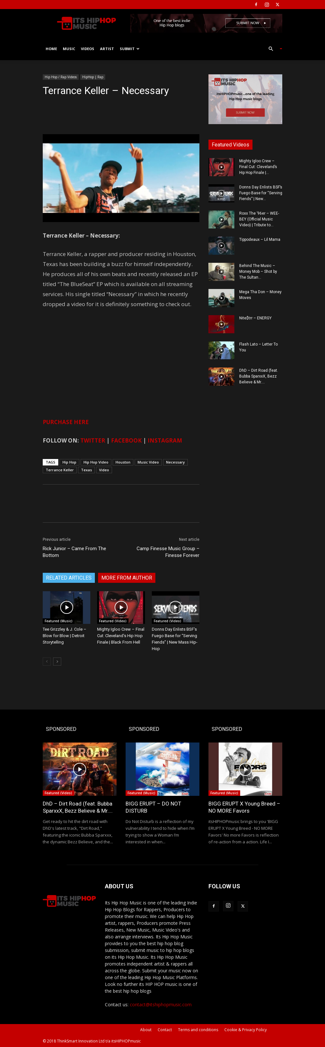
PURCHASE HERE (66, 422)
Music (69, 48)
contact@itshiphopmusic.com (161, 1004)
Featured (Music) (59, 621)
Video (104, 469)
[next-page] (57, 661)
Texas (86, 469)
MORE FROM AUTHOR (126, 578)
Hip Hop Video (96, 462)
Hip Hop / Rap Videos (61, 77)
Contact (165, 1029)
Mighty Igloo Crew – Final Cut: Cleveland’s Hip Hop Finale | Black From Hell (120, 636)
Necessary (175, 462)
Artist (107, 48)
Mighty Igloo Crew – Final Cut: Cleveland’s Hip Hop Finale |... (258, 167)
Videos (87, 48)
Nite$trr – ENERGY (255, 318)
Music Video (148, 462)
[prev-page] (47, 661)
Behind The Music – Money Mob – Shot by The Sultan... (258, 271)
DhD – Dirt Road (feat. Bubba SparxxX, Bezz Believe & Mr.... (258, 376)
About (145, 1029)
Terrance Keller (60, 469)
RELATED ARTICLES (69, 578)
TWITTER (92, 440)
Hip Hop (69, 462)
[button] (272, 49)
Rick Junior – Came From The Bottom (74, 552)
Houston (123, 462)
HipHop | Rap (92, 77)
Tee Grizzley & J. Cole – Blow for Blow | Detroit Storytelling (64, 636)
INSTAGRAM (165, 440)
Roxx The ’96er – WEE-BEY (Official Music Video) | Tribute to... (259, 219)
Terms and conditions (198, 1029)
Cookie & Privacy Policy (245, 1029)
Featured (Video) (113, 621)
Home (51, 48)
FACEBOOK (126, 440)
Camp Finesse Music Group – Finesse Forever (168, 552)
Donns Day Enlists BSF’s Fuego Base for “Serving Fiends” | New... (260, 193)
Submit (130, 48)
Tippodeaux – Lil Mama (259, 239)
